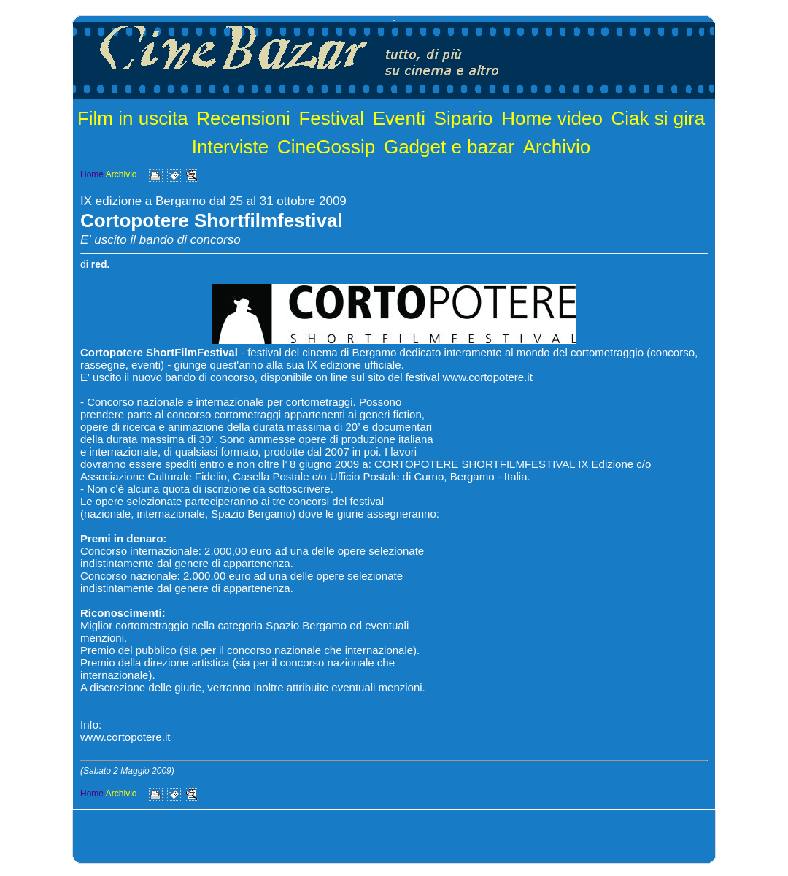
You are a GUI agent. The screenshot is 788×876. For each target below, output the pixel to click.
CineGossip (326, 147)
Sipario (463, 118)
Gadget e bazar (449, 147)
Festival (331, 118)
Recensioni (243, 118)
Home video (552, 118)
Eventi (399, 118)
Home (92, 174)
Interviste (230, 147)
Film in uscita (132, 118)
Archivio (556, 147)
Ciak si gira (658, 118)
